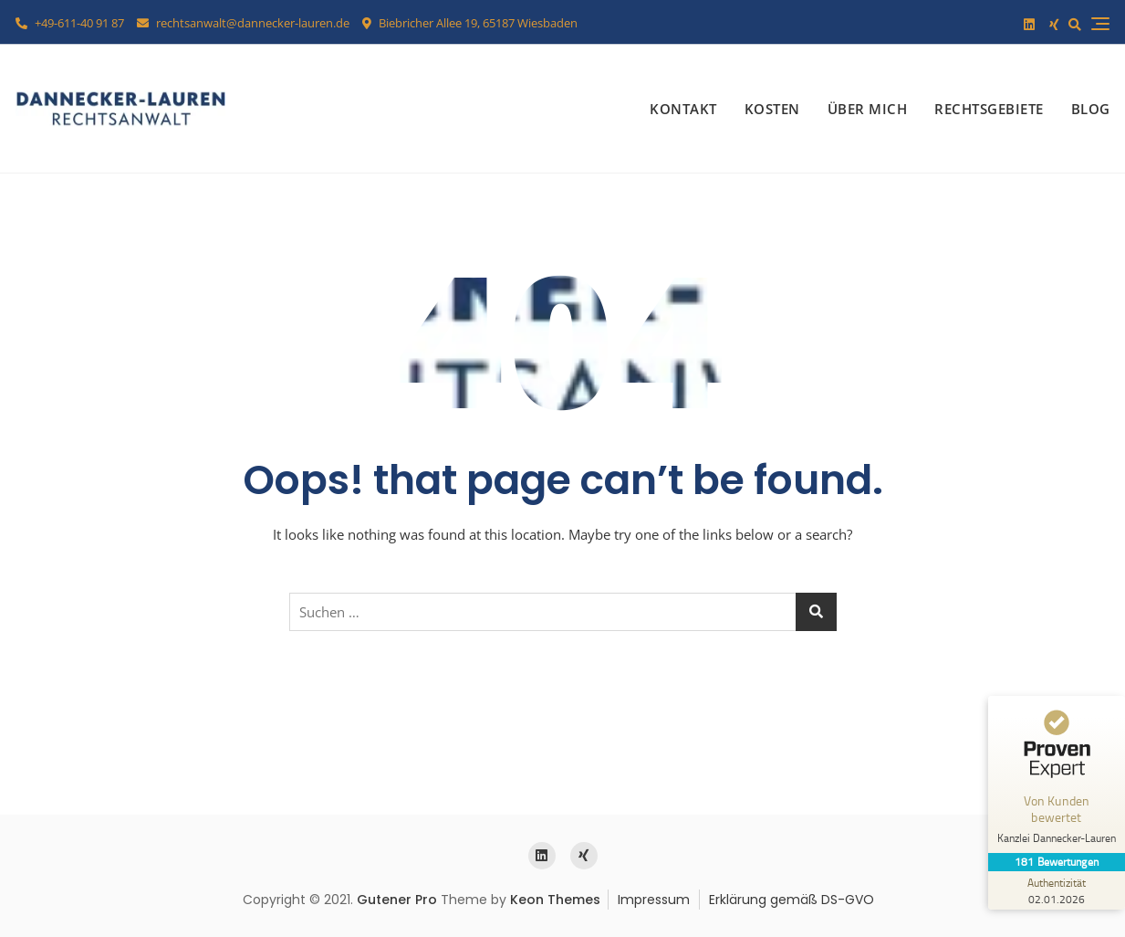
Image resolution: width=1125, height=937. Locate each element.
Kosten (772, 109)
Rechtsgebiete (989, 109)
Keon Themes (555, 899)
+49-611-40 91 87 (70, 23)
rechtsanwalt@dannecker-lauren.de (243, 23)
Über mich (868, 109)
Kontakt (683, 109)
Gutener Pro (397, 899)
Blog (1090, 109)
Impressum (654, 899)
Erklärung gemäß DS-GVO (791, 899)
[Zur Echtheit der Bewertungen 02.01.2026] (1056, 890)
